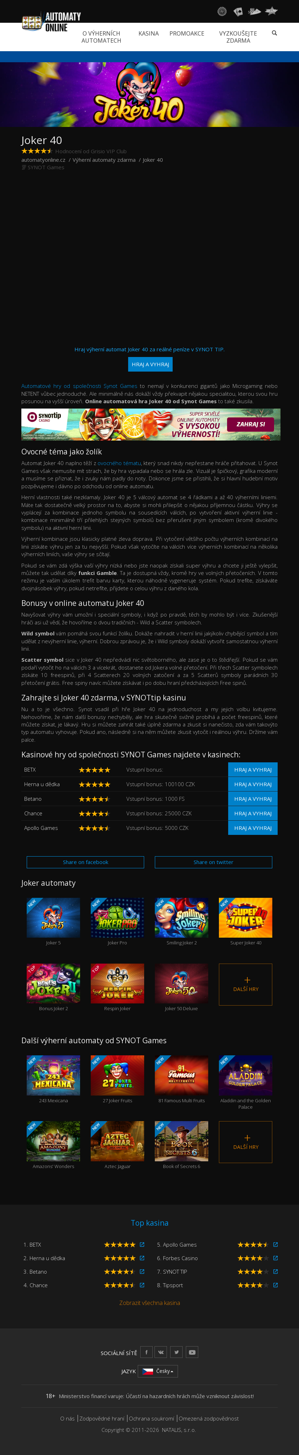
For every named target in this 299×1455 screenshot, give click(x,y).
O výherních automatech (101, 37)
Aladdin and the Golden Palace (245, 1082)
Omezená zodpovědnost (209, 1418)
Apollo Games (41, 827)
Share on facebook (85, 861)
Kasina (148, 33)
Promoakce (186, 33)
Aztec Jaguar (117, 1145)
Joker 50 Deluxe (181, 988)
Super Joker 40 (245, 922)
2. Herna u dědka (44, 1258)
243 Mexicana (53, 1079)
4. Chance (35, 1285)
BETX (30, 769)
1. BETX (32, 1244)
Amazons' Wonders (53, 1145)
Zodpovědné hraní (101, 1418)
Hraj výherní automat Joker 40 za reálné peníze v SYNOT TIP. (149, 359)
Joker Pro (117, 922)
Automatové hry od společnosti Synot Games (79, 385)
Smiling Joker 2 (181, 922)
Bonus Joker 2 (53, 988)
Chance (33, 813)
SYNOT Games (46, 167)
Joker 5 (53, 922)
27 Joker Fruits (117, 1079)
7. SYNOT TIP (172, 1271)
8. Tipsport (170, 1285)
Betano (33, 798)
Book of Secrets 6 (181, 1145)
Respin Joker (117, 988)
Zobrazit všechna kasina (149, 1303)
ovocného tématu (119, 463)
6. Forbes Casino (177, 1258)
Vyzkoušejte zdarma (238, 37)
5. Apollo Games (177, 1244)
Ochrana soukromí (151, 1418)
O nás (67, 1418)
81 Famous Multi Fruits (181, 1079)
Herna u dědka (42, 784)
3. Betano (35, 1271)
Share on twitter (214, 861)
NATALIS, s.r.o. (179, 1429)
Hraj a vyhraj (253, 769)
